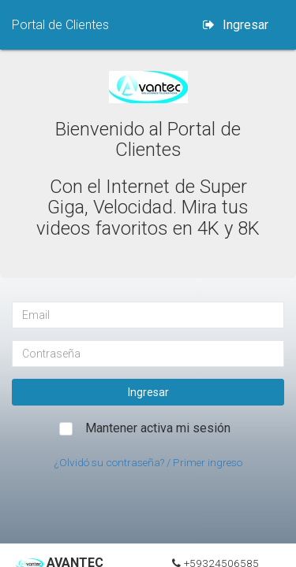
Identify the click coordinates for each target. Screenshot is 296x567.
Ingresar (235, 24)
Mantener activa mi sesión (157, 428)
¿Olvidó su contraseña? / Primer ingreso (148, 462)
